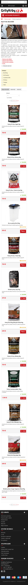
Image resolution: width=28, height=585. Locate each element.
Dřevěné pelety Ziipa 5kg (14, 289)
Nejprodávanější (5, 89)
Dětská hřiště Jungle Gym (7, 549)
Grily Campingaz (5, 553)
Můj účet (3, 523)
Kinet (24, 581)
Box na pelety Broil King (14, 223)
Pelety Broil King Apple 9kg (14, 455)
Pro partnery (4, 540)
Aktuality (3, 532)
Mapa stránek (4, 525)
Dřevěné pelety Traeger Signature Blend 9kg (14, 489)
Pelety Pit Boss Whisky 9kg (14, 356)
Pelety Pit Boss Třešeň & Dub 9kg (14, 190)
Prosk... (4, 63)
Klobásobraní (4, 520)
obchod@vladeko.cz (8, 569)
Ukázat (8, 93)
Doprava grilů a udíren (6, 518)
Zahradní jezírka (5, 551)
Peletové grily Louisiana (7, 62)
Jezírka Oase (4, 555)
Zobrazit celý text (7, 65)
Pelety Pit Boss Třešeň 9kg (14, 256)
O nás (2, 534)
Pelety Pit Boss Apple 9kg (14, 124)
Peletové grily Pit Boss (7, 60)
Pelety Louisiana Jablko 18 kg (14, 389)
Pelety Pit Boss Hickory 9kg (14, 157)
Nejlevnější (13, 89)
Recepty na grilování (6, 536)
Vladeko (3, 547)
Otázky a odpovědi (5, 538)
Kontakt (12, 6)
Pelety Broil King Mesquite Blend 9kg (14, 322)
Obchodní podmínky (6, 516)
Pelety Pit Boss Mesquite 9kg (14, 422)
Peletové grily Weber (7, 59)
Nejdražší (19, 89)
